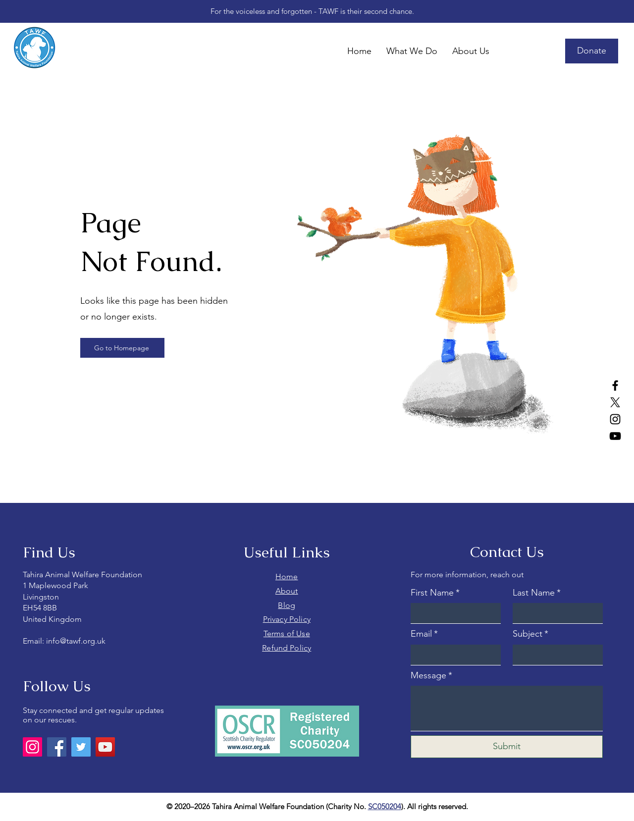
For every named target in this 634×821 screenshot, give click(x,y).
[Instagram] (615, 419)
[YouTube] (615, 436)
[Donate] (591, 51)
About (286, 591)
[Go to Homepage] (122, 348)
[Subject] (555, 655)
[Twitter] (81, 747)
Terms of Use (287, 633)
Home (286, 576)
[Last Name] (555, 613)
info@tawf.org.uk (76, 641)
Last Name (537, 593)
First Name (435, 593)
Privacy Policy (287, 619)
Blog (286, 605)
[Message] (507, 708)
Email (424, 634)
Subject (530, 634)
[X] (615, 402)
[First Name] (453, 613)
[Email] (453, 655)
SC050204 (384, 806)
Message (431, 675)
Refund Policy (286, 648)
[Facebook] (615, 385)
